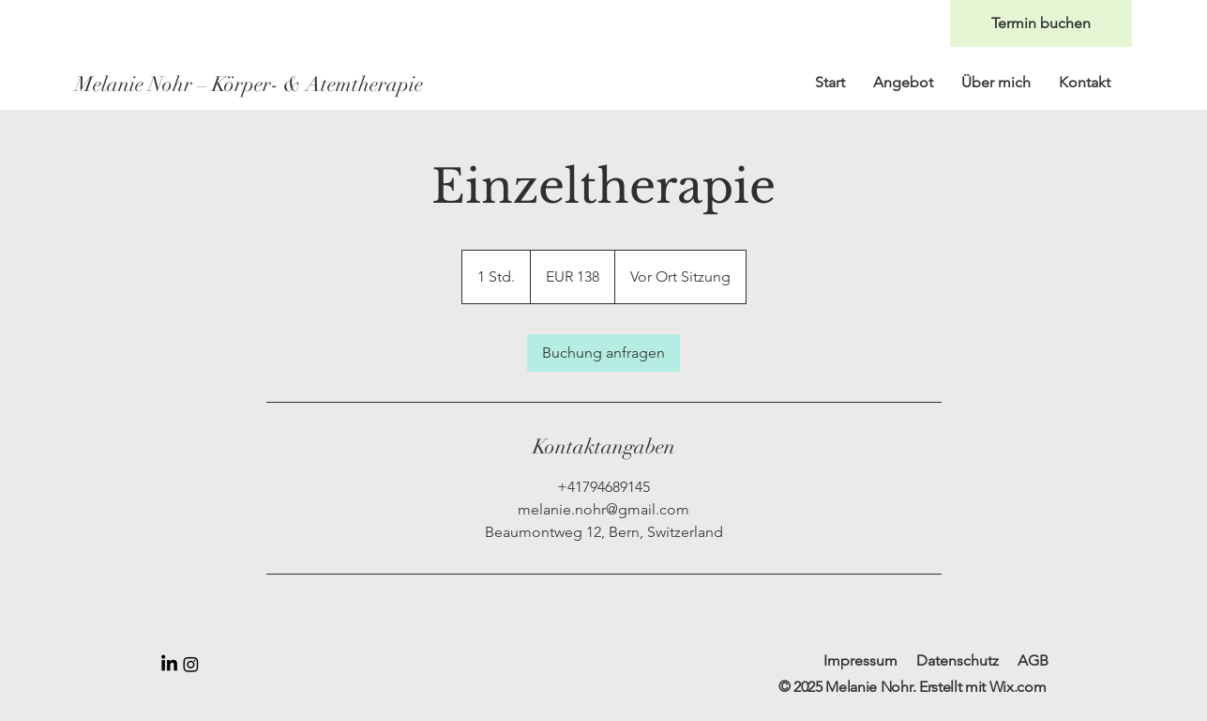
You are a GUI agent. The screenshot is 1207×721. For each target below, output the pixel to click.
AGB (1033, 660)
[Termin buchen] (1041, 23)
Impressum (860, 660)
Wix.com (1018, 687)
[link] (603, 353)
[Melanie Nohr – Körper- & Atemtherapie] (253, 84)
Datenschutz (957, 660)
